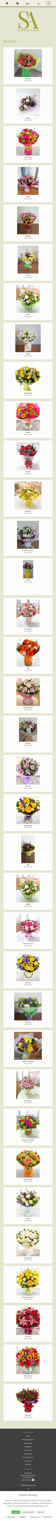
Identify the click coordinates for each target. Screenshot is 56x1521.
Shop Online (28, 1443)
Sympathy (28, 1447)
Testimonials (28, 1454)
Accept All (16, 1512)
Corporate (28, 1450)
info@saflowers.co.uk (28, 1485)
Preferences (34, 1517)
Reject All (40, 1512)
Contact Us (28, 1461)
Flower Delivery (28, 1457)
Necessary (10, 1517)
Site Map (28, 1464)
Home (28, 1436)
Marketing (46, 1517)
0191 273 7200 (28, 1480)
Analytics (21, 1517)
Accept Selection (28, 1512)
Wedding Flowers (28, 1440)
